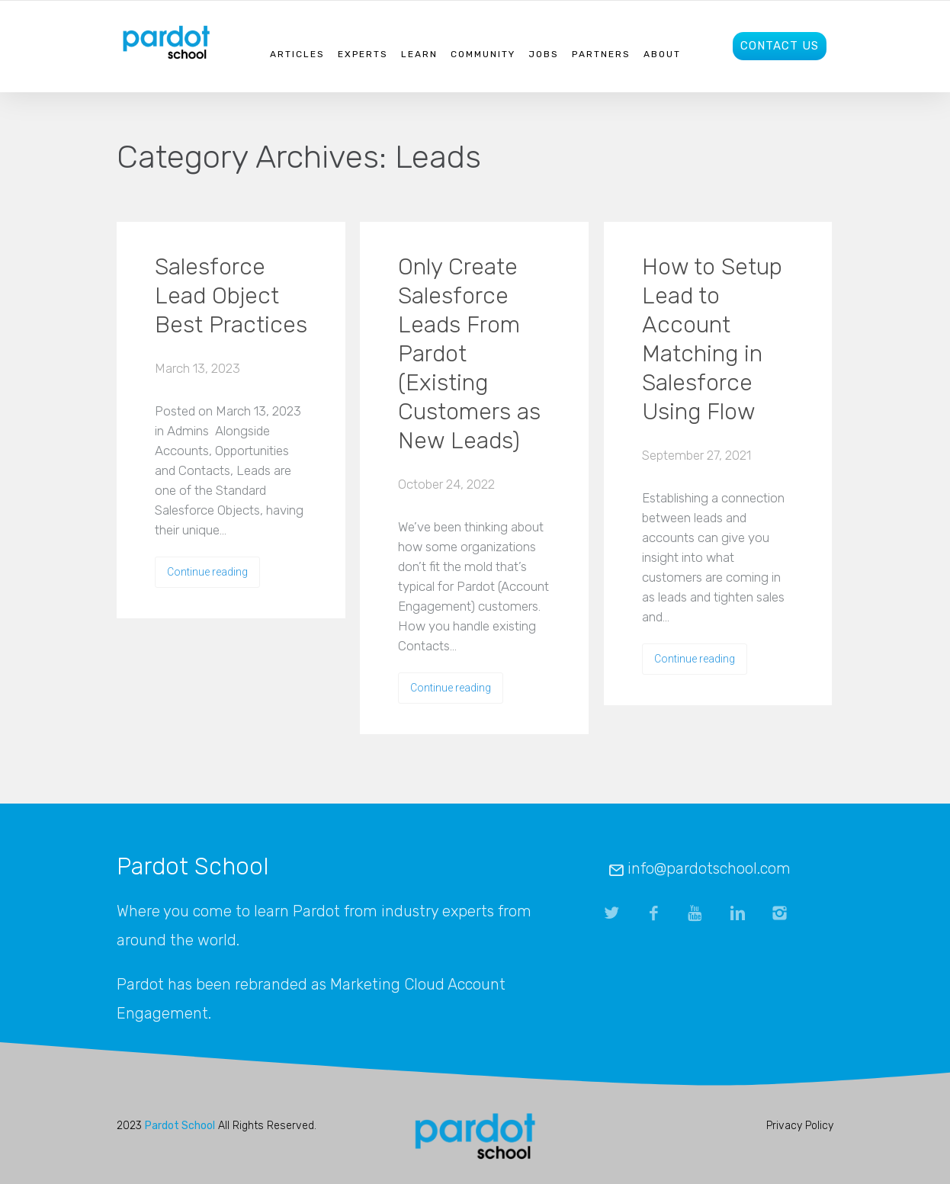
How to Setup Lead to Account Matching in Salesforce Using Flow (712, 339)
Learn (419, 54)
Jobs (543, 54)
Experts (363, 54)
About (662, 54)
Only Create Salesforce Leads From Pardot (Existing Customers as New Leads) (469, 353)
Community (483, 54)
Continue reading (207, 572)
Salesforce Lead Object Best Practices (231, 296)
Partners (601, 54)
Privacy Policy (799, 1125)
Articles (297, 54)
